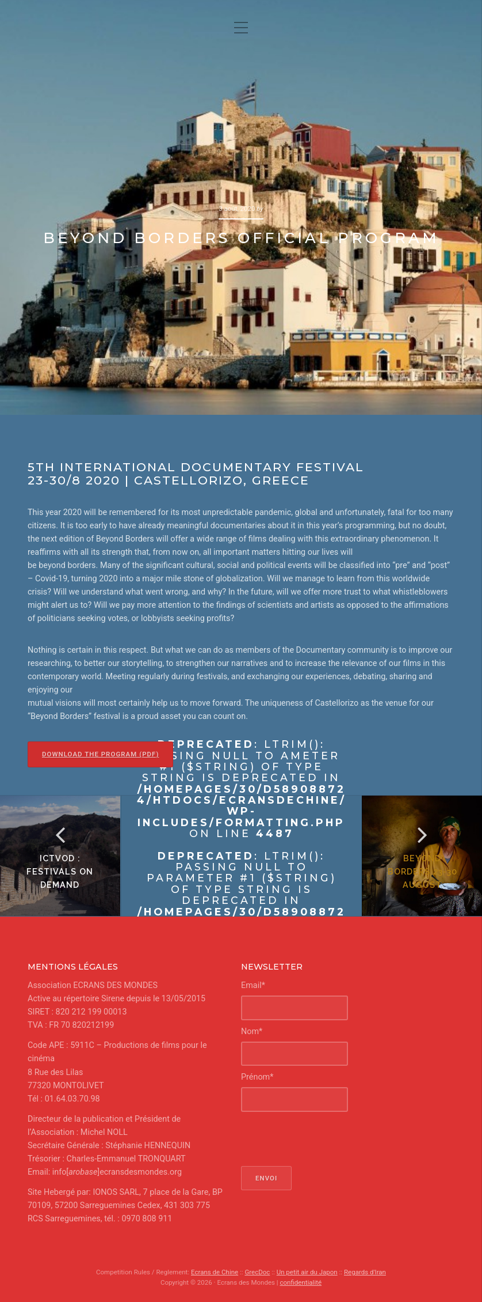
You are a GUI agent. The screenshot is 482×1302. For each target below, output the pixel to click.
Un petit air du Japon (307, 1272)
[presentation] (328, 1138)
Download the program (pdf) (100, 754)
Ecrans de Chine (214, 1272)
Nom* (251, 1031)
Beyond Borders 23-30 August (422, 871)
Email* (253, 985)
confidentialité (301, 1282)
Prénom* (257, 1077)
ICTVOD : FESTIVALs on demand (60, 871)
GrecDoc (257, 1272)
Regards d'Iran (365, 1272)
